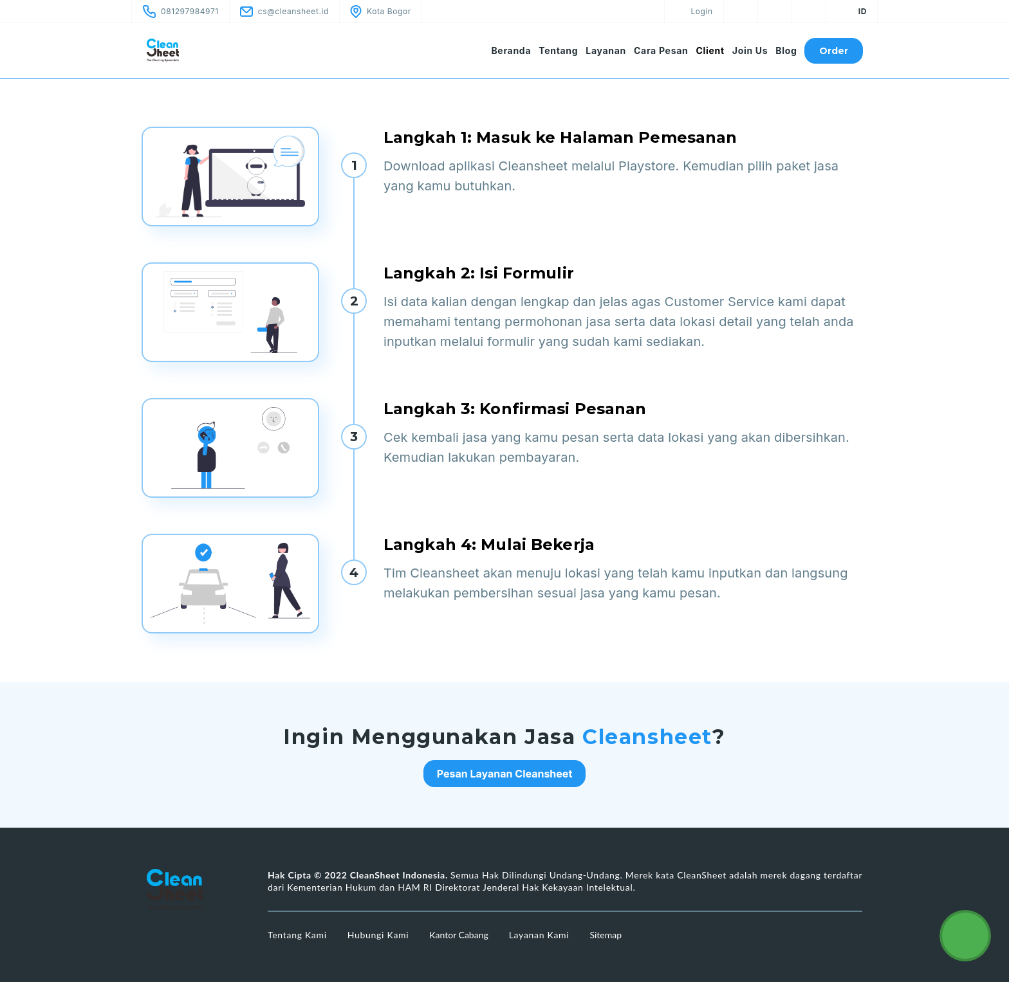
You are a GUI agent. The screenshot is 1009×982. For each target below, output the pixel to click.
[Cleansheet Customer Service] (965, 935)
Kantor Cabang (458, 934)
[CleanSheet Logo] (189, 50)
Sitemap (605, 934)
